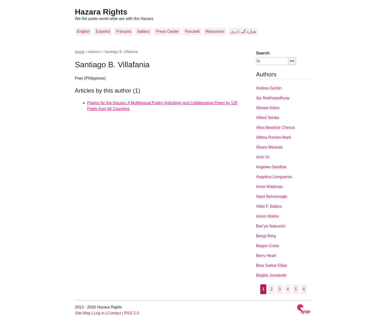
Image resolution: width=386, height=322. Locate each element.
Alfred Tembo (267, 118)
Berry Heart (266, 256)
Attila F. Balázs (269, 206)
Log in (99, 313)
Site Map (82, 313)
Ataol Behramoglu (271, 196)
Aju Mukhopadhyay (273, 98)
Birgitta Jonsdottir (271, 275)
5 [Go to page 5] (296, 289)
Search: (263, 53)
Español (103, 31)
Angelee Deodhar (271, 167)
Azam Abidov (267, 216)
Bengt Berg (266, 236)
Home (79, 52)
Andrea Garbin (269, 88)
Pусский (192, 31)
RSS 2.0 (131, 313)
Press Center (167, 31)
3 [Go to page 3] (279, 289)
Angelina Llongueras (274, 177)
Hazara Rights (101, 11)
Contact (114, 313)
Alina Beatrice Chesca (275, 127)
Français (123, 31)
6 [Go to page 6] (304, 289)
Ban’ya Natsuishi (270, 226)
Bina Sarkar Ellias (271, 265)
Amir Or (263, 157)
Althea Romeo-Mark (273, 137)
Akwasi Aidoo (267, 108)
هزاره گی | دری (243, 31)
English (83, 31)
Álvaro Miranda (269, 147)
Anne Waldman (269, 187)
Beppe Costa (267, 246)
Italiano (143, 31)
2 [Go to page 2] (271, 289)
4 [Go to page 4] (288, 289)
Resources (215, 31)
